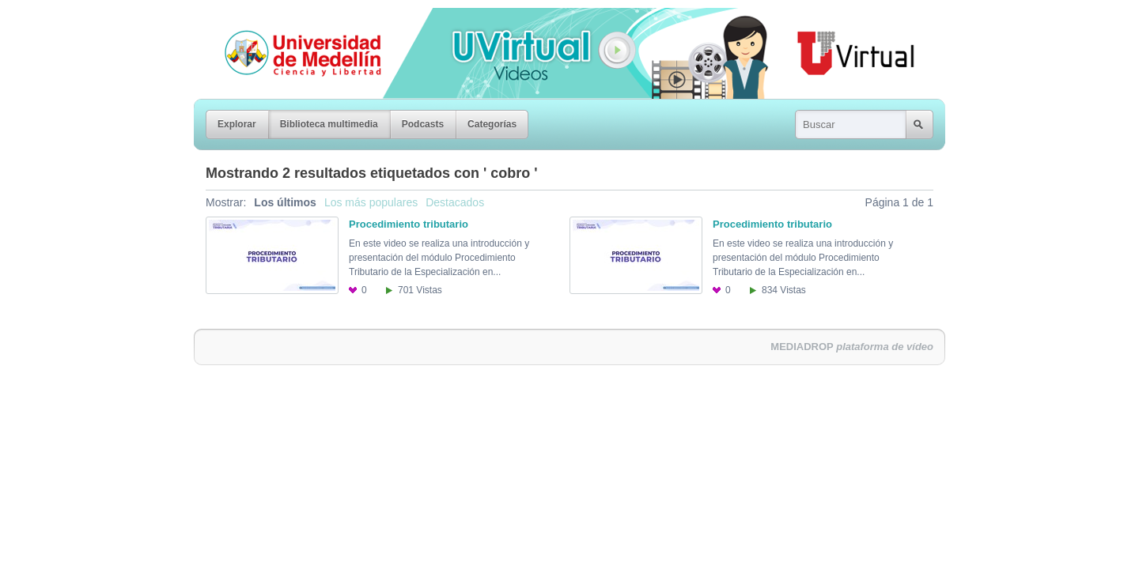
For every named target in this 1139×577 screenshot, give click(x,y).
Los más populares (371, 202)
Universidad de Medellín (290, 19)
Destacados (455, 202)
